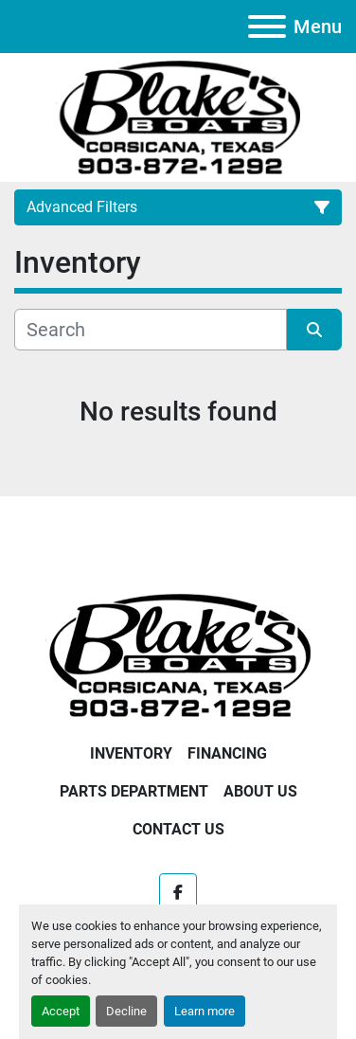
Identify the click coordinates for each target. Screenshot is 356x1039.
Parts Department (134, 791)
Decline (126, 1011)
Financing (227, 753)
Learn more (204, 1011)
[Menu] (267, 26)
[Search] (150, 329)
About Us (260, 791)
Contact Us (178, 829)
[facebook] (178, 892)
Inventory (131, 753)
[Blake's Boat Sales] (178, 654)
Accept (61, 1011)
